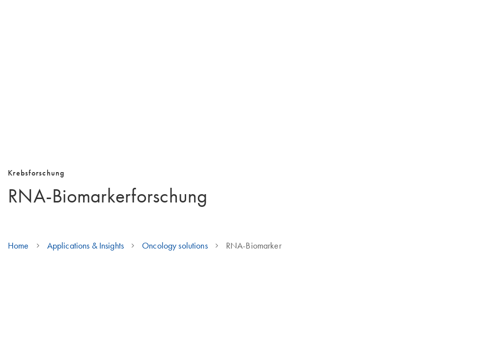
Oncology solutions (175, 245)
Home (18, 245)
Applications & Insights (85, 245)
